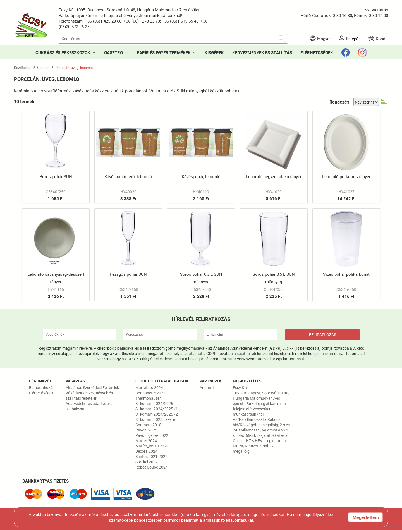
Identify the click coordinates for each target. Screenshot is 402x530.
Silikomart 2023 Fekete (155, 419)
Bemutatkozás (41, 387)
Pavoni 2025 (146, 430)
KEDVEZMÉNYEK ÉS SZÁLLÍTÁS (262, 52)
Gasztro (43, 67)
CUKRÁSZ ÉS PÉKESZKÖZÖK (62, 52)
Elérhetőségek (41, 392)
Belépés (353, 38)
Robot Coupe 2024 (151, 467)
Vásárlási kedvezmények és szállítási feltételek (89, 395)
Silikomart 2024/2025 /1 (156, 408)
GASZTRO (113, 52)
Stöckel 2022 (146, 461)
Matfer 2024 (146, 440)
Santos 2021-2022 (151, 456)
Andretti (207, 387)
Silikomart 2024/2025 (154, 403)
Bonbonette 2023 (150, 392)
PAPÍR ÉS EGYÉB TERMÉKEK (164, 52)
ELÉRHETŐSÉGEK (316, 52)
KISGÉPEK (214, 52)
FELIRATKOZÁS (322, 334)
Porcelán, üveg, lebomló (74, 67)
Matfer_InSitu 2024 (152, 446)
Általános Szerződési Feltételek (92, 387)
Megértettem (366, 517)
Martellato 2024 (149, 387)
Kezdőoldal (22, 67)
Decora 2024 (146, 451)
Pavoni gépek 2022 (151, 435)
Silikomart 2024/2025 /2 (156, 414)
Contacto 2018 (148, 424)
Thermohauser (148, 398)
